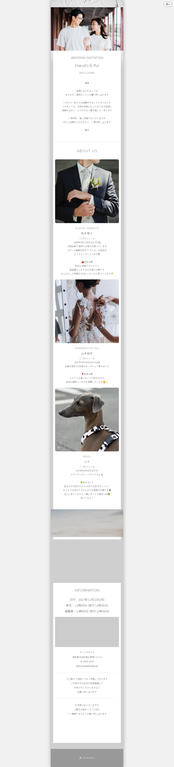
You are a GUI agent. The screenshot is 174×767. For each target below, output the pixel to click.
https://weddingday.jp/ (87, 665)
